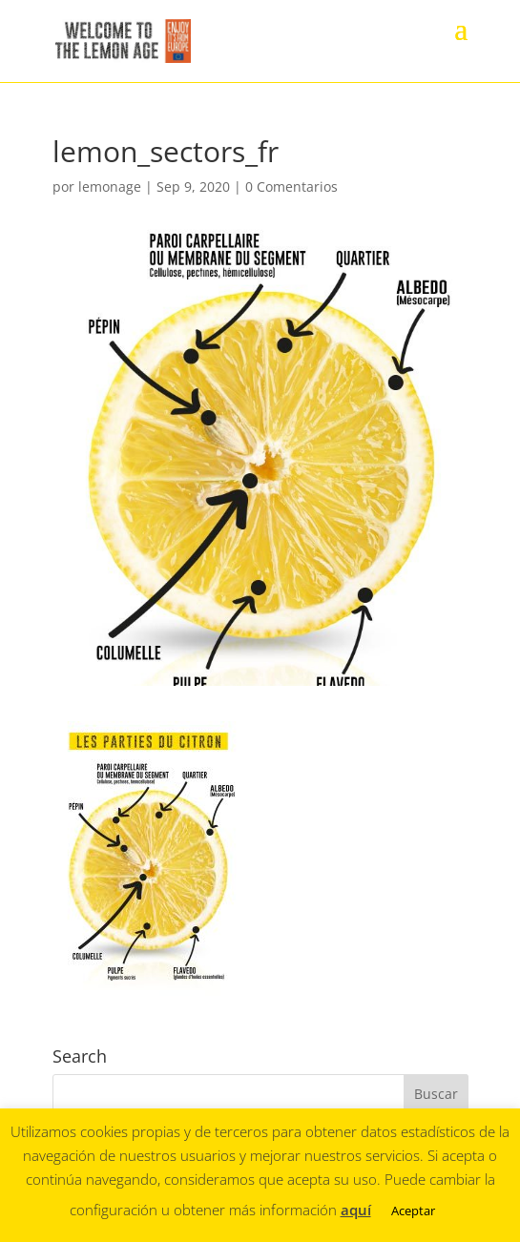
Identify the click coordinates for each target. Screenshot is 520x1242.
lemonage (109, 186)
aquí (356, 1209)
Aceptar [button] (413, 1210)
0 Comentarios (291, 186)
